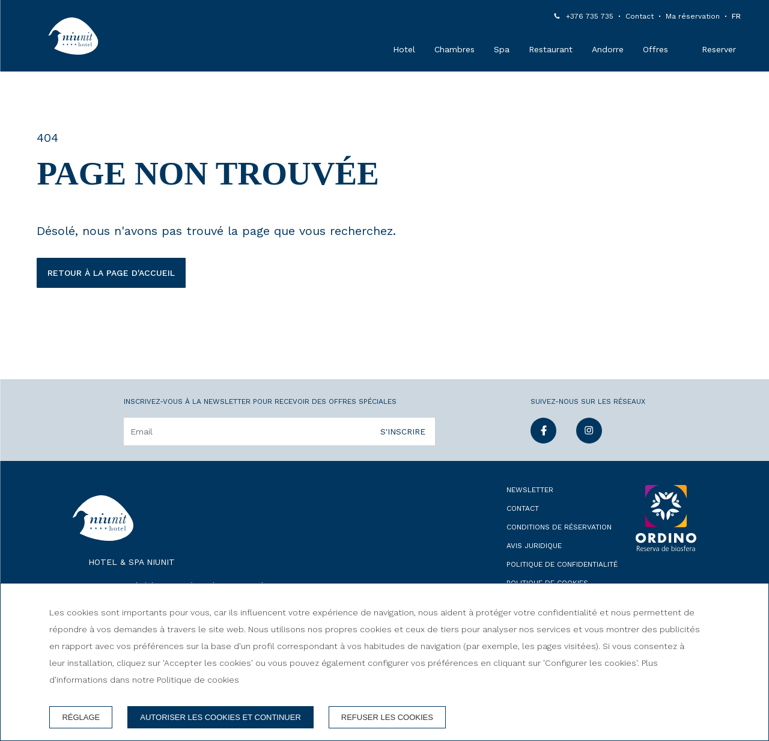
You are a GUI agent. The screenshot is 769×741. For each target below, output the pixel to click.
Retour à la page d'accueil (111, 273)
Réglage (81, 717)
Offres (655, 49)
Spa (501, 49)
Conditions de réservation (559, 527)
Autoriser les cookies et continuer (220, 717)
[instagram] (589, 439)
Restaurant (551, 49)
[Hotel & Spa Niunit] (73, 36)
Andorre (608, 49)
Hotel (404, 49)
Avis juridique (534, 545)
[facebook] (543, 439)
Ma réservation (693, 16)
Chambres (454, 49)
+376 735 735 (589, 16)
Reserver (719, 49)
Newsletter (529, 490)
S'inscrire (402, 431)
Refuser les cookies (387, 717)
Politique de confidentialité (562, 564)
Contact (639, 16)
